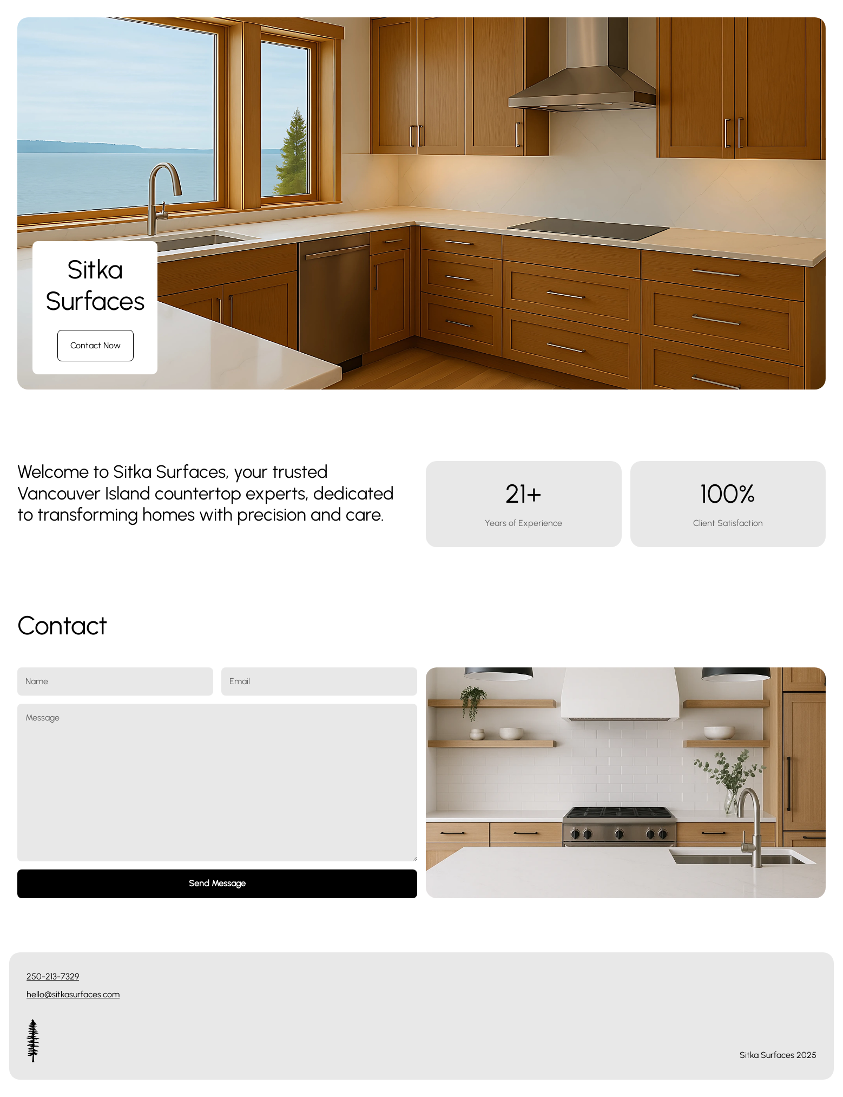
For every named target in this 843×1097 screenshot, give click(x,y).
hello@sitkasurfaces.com (73, 994)
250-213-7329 (53, 976)
